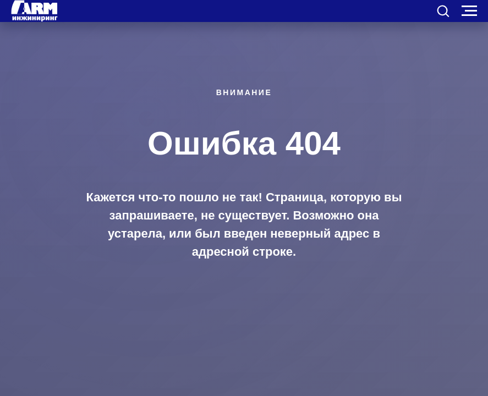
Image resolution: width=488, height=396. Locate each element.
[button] (442, 10)
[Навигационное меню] (469, 11)
